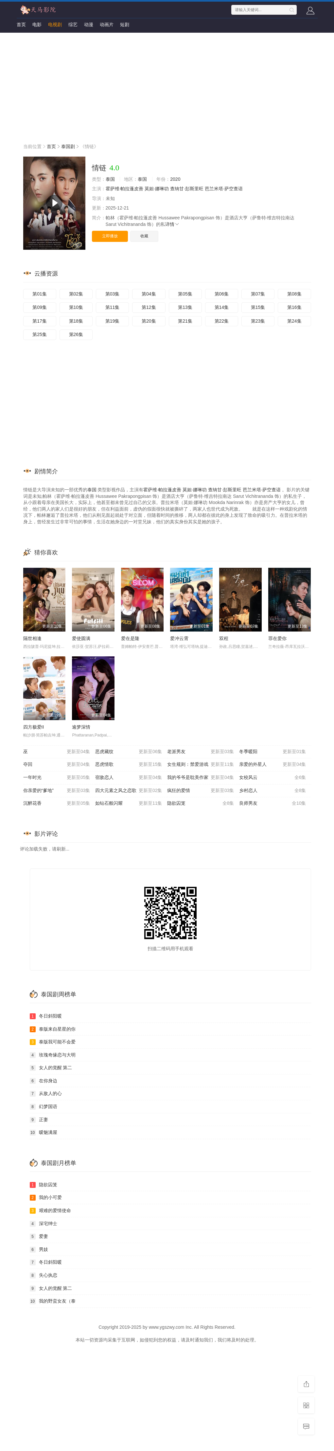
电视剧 (55, 24)
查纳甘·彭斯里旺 (186, 188)
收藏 (144, 236)
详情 (172, 224)
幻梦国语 (43, 1107)
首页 (21, 24)
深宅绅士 (43, 1224)
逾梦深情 (81, 727)
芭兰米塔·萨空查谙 (224, 188)
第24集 (294, 321)
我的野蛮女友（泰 (53, 1301)
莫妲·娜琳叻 (157, 188)
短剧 (124, 24)
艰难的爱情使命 (50, 1211)
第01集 (39, 293)
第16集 (294, 307)
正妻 (39, 1120)
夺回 (56, 764)
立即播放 (110, 236)
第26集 (76, 334)
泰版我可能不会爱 (53, 1042)
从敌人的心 (46, 1094)
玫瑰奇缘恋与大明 (53, 1055)
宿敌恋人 (128, 777)
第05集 (185, 293)
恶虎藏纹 (128, 752)
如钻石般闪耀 (128, 803)
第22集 (222, 321)
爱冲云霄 (179, 638)
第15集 (258, 307)
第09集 (39, 307)
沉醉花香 (56, 803)
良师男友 (272, 803)
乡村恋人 (272, 790)
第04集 (149, 293)
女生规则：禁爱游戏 (200, 764)
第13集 (185, 307)
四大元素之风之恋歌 (128, 790)
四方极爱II (33, 727)
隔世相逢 (32, 638)
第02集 (76, 293)
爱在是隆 (130, 638)
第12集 (149, 307)
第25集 (39, 334)
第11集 (112, 307)
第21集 (185, 321)
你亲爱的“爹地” (56, 790)
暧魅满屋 (43, 1133)
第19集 (112, 321)
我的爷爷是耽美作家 (200, 777)
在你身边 (43, 1081)
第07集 (258, 293)
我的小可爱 (46, 1198)
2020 (175, 179)
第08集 (294, 293)
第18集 (76, 321)
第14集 (222, 307)
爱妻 (39, 1237)
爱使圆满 (81, 638)
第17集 (39, 321)
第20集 (149, 321)
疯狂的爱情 (200, 790)
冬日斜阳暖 (46, 1016)
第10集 (76, 307)
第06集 (222, 293)
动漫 (88, 24)
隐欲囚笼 (200, 803)
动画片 (107, 24)
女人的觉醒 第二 (51, 1068)
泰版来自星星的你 (53, 1029)
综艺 (73, 24)
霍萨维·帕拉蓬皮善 (125, 188)
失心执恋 (43, 1275)
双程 (223, 638)
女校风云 (272, 777)
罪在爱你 (277, 638)
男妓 (39, 1250)
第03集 (112, 293)
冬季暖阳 (272, 752)
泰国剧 (68, 146)
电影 (37, 24)
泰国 (110, 179)
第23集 (258, 321)
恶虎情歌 (128, 764)
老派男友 (200, 752)
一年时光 (56, 777)
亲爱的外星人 (272, 764)
